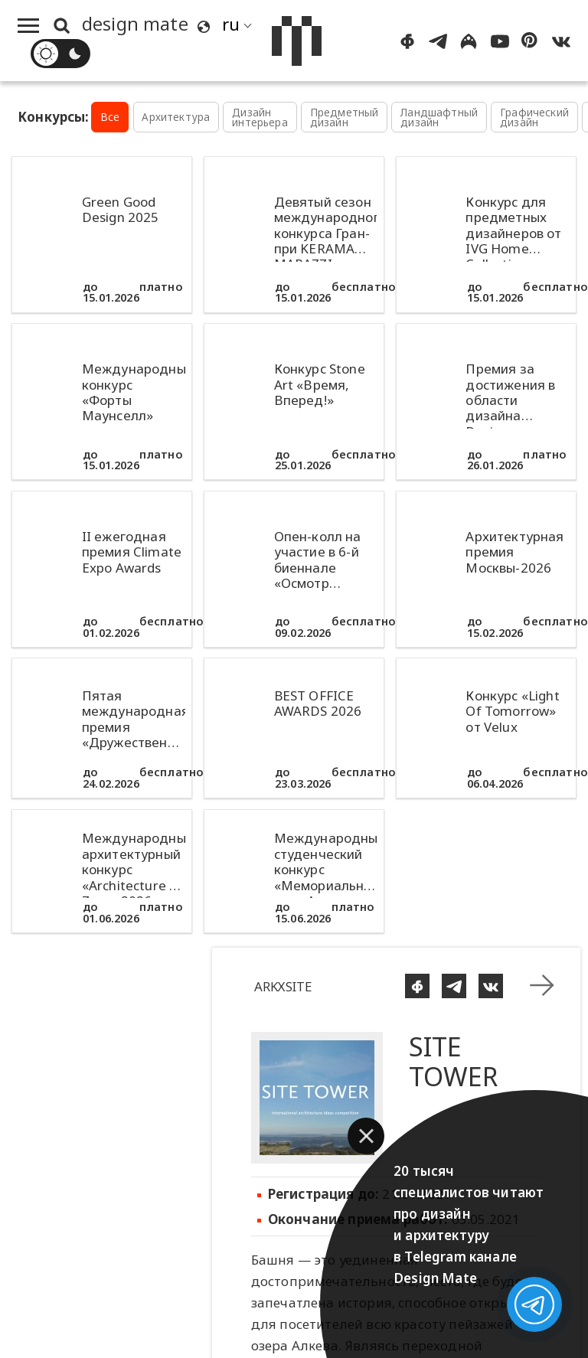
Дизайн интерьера (260, 117)
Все (110, 116)
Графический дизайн (534, 117)
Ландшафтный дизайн (439, 117)
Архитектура (176, 116)
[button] (366, 1136)
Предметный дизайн (344, 117)
